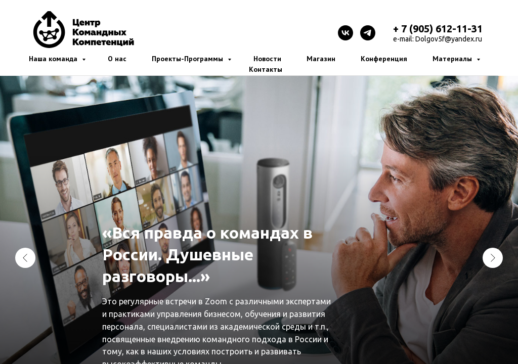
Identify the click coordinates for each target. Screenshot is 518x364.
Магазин (321, 58)
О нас (117, 58)
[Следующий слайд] (493, 258)
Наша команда (54, 58)
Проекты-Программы (188, 58)
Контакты (265, 69)
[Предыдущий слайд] (25, 258)
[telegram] (367, 32)
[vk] (345, 32)
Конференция (384, 58)
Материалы (453, 58)
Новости (267, 58)
